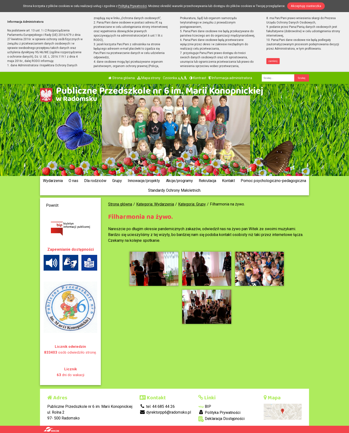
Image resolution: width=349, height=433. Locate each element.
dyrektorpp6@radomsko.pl (165, 412)
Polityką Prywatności (132, 6)
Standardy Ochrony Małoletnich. (174, 190)
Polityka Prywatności (219, 412)
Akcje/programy (179, 180)
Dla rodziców (95, 180)
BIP (204, 406)
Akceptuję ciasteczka (306, 6)
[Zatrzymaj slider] (175, 168)
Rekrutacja (207, 180)
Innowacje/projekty (144, 180)
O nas (73, 180)
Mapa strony (148, 78)
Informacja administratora (230, 78)
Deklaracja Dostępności (221, 419)
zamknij (273, 61)
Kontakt (228, 180)
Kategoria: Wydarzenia (155, 204)
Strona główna (121, 78)
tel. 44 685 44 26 (157, 406)
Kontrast (198, 78)
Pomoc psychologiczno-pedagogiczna (273, 180)
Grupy (117, 180)
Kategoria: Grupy (192, 204)
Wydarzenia (53, 180)
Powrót (52, 205)
